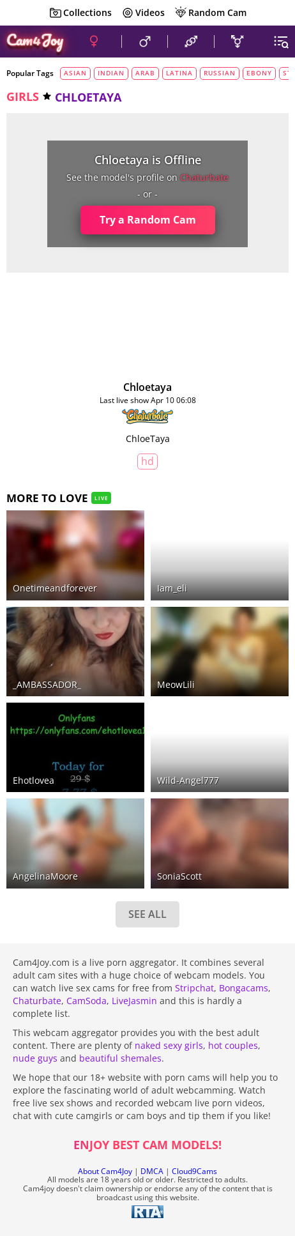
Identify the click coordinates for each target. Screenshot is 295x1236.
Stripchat (194, 988)
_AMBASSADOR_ (47, 684)
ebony (259, 72)
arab (145, 72)
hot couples (233, 1045)
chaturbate (204, 177)
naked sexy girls (169, 1045)
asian (75, 72)
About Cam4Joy (105, 1171)
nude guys (35, 1058)
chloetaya (147, 387)
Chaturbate (37, 1001)
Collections (80, 12)
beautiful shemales (120, 1058)
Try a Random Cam (148, 220)
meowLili (176, 684)
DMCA (151, 1171)
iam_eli (172, 588)
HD (147, 461)
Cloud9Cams (194, 1171)
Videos (143, 12)
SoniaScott (179, 876)
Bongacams (243, 988)
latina (179, 72)
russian (220, 72)
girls (22, 96)
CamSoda (86, 1001)
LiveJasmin (134, 1001)
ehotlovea (33, 780)
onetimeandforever (55, 588)
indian (111, 72)
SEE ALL (147, 914)
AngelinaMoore (45, 876)
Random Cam (210, 12)
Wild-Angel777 (188, 780)
